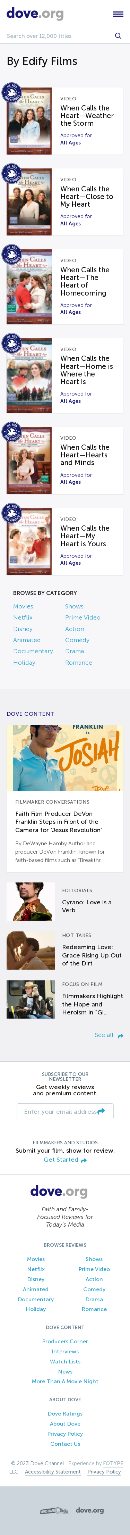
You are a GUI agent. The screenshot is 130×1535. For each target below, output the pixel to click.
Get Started (65, 1160)
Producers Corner (65, 1341)
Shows (74, 606)
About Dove (65, 1424)
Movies (23, 606)
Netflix (23, 617)
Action (74, 628)
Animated (27, 640)
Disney (23, 628)
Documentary (33, 651)
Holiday (24, 662)
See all (109, 1034)
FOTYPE (113, 1463)
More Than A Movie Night (65, 1381)
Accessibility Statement (53, 1472)
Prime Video (83, 617)
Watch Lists (65, 1361)
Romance (78, 662)
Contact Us (65, 1444)
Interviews (65, 1351)
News (65, 1372)
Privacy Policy (65, 1434)
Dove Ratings (65, 1414)
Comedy (77, 640)
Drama (74, 651)
